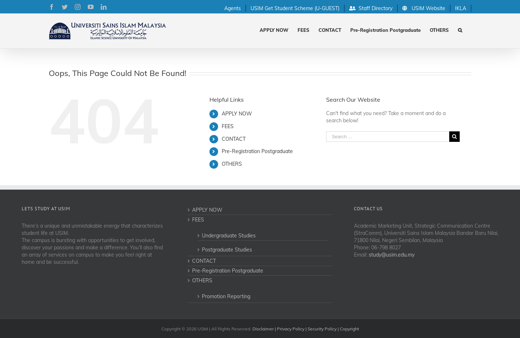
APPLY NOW (237, 113)
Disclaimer (263, 328)
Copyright (349, 328)
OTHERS (232, 164)
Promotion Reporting (226, 296)
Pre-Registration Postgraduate (257, 151)
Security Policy (322, 328)
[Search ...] (387, 136)
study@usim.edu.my (392, 255)
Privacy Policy (290, 328)
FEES (228, 126)
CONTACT (234, 139)
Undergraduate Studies (229, 235)
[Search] (460, 29)
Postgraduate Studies (227, 249)
